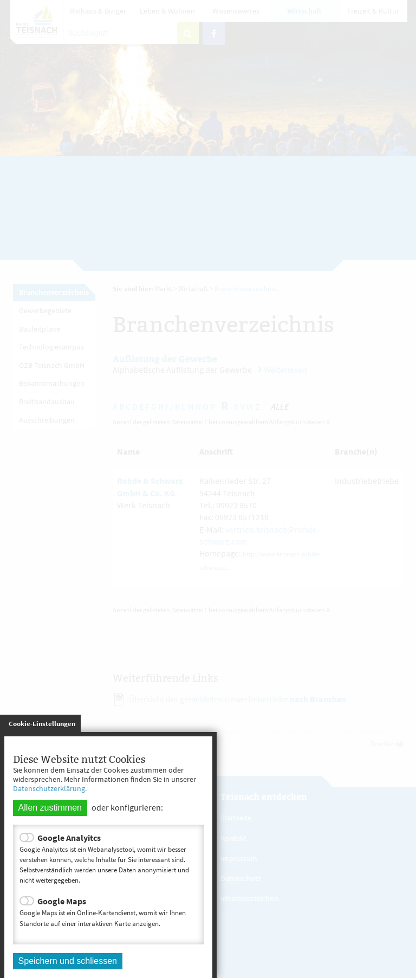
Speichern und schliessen (67, 961)
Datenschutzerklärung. (50, 788)
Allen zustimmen (50, 807)
